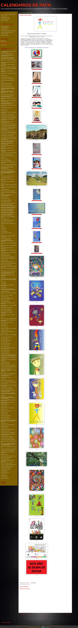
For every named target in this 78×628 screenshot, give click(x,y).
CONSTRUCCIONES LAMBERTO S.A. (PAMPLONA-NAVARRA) (7, 195)
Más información (46, 627)
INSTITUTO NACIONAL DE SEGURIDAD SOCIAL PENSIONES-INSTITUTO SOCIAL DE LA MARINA (8, 279)
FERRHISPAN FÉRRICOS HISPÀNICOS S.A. (8, 223)
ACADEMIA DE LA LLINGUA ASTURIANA (7, 78)
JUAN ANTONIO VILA (4, 29)
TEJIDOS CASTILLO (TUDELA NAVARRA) (7, 450)
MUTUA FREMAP (3, 325)
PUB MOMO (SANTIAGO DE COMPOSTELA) (8, 366)
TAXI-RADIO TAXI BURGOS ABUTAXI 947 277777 (8, 446)
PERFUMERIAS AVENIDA (5, 363)
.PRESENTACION (3, 75)
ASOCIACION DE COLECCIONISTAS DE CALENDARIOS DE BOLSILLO (7, 96)
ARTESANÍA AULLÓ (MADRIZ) (5, 84)
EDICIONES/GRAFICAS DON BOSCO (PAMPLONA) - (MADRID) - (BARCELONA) (7, 205)
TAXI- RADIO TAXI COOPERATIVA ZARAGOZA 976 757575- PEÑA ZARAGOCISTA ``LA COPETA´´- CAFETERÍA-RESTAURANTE (9, 444)
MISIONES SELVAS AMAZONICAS (6, 310)
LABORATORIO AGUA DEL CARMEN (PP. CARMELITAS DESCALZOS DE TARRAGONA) (8, 289)
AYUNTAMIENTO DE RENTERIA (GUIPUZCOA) (8, 132)
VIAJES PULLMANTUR (4, 478)
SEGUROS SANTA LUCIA (5, 418)
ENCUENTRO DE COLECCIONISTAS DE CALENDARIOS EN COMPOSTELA (7, 214)
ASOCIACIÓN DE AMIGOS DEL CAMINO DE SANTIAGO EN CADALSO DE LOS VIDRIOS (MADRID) (8, 89)
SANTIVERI (2, 395)
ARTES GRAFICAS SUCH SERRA (6, 83)
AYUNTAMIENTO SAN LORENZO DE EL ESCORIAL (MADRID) (7, 144)
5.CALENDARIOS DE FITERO (5, 77)
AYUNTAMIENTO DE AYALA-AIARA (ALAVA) (7, 116)
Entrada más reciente (23, 614)
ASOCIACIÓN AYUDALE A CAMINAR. (6, 86)
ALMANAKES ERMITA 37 (5, 35)
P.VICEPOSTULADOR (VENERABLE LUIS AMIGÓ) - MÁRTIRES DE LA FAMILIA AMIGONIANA (8, 355)
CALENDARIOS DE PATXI (26, 5)
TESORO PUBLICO (4, 454)
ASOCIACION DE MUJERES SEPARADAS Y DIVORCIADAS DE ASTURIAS (8, 103)
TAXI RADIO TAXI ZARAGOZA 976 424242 (7, 439)
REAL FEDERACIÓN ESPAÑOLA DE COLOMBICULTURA (6, 375)
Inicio (46, 614)
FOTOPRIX (2, 229)
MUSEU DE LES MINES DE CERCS (6, 322)
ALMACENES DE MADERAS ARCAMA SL (7, 80)
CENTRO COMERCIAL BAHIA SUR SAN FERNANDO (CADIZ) (7, 168)
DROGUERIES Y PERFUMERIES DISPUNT (7, 203)
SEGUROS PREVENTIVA (5, 417)
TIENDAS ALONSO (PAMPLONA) (6, 457)
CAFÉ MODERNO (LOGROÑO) (6, 160)
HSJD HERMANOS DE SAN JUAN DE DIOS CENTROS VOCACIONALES (7, 273)
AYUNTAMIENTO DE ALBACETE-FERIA (7, 114)
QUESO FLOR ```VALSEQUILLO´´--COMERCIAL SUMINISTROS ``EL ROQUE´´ (8, 370)
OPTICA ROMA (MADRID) (5, 353)
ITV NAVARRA (3, 283)
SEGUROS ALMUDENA (4, 404)
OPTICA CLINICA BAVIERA (5, 344)
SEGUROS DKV (3, 406)
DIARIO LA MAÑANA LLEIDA (5, 201)
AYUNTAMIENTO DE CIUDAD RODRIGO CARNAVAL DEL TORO (7, 122)
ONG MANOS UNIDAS (4, 341)
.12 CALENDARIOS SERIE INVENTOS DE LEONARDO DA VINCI (7, 56)
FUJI (1, 234)
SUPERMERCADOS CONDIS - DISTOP (7, 429)
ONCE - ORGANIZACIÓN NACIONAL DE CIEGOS (8, 334)
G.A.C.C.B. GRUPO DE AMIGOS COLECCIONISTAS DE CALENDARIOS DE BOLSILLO (7, 240)
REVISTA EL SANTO (4, 383)
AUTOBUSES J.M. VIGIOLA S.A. (6, 107)
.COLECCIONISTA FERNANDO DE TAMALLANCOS (9, 73)
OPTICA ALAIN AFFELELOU (5, 343)
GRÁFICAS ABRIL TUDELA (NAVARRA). (7, 258)
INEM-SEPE (3, 277)
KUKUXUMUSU (3, 287)
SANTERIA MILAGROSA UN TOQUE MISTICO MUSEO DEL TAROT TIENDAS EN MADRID (8, 393)
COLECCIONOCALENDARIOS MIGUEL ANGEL (8, 30)
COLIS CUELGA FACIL (4, 189)
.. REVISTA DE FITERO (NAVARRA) (6, 53)
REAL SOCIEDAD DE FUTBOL (5, 377)
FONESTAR (3, 226)
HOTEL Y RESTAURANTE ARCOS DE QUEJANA (8, 268)
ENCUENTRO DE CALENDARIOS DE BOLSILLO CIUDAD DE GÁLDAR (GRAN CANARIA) (8, 207)
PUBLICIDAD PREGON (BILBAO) (6, 368)
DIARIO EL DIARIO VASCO (5, 198)
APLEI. (2, 81)
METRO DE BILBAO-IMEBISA (5, 309)
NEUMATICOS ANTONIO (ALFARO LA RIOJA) (8, 328)
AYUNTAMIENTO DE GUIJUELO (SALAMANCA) (8, 125)
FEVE (2, 225)
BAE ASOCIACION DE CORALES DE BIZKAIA (8, 152)
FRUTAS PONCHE (4, 231)
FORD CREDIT (3, 228)
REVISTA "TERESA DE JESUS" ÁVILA (7, 380)
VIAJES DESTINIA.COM (4, 472)
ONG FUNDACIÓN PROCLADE (6, 340)
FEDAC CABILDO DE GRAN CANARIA (7, 220)
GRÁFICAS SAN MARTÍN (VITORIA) (6, 261)
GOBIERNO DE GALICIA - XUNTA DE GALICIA (8, 252)
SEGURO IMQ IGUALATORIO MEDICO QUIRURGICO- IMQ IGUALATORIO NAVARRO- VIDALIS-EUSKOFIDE (8, 398)
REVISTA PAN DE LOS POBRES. (6, 387)
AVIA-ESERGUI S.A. (4, 110)
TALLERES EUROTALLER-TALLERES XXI (7, 432)
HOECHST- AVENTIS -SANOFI (5, 264)
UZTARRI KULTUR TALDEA (26, 584)
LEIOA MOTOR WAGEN (4, 291)
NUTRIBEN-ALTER (4, 333)
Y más (49, 627)
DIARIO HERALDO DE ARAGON (6, 200)
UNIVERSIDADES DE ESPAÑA (5, 467)
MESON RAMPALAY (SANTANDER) (6, 307)
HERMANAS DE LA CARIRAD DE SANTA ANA (8, 263)
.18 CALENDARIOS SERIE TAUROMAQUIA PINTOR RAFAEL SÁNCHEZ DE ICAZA (7, 58)
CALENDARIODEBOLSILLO (5, 26)
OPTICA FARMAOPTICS (4, 346)
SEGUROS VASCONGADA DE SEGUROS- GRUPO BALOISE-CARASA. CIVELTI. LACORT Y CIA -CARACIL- (9, 421)
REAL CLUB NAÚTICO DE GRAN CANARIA (7, 373)
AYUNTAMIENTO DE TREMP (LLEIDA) (7, 135)
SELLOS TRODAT (3, 423)
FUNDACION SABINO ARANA (5, 238)
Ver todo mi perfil (3, 45)
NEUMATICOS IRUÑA (4, 330)
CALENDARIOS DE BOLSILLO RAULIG (7, 32)
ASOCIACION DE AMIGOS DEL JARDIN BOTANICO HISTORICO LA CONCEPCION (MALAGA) (7, 92)
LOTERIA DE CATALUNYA (5, 299)
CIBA (1, 174)
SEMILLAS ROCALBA (4, 426)
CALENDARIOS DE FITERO (5, 17)
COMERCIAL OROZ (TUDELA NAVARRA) (7, 190)
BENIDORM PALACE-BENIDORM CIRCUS (7, 155)
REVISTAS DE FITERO (4, 20)
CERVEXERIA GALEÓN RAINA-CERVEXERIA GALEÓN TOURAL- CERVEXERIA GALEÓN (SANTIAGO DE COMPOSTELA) (8, 172)
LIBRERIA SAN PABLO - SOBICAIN (6, 295)
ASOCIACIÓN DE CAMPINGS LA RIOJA (7, 94)
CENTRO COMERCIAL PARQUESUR (6, 169)
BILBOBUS (2, 157)
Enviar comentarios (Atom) (47, 617)
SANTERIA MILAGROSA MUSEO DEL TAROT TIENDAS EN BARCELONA (8, 391)
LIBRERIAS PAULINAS (4, 296)
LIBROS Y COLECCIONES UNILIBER (6, 298)
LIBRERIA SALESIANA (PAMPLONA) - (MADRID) (8, 292)
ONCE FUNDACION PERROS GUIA (6, 337)
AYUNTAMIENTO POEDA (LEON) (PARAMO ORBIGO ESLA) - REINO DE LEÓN (7, 141)
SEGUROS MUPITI (4, 412)
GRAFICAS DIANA (4, 260)
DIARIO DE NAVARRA (4, 197)
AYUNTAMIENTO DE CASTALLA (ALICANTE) (8, 117)
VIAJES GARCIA (3, 473)
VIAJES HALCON (3, 475)
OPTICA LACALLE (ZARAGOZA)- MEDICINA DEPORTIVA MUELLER (8, 348)
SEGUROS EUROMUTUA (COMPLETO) (7, 407)
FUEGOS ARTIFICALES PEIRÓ (6, 232)
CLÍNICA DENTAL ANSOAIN (5, 177)
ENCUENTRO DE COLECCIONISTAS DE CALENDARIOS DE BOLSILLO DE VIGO (7, 212)
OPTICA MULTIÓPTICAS (4, 351)
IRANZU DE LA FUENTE (4, 33)
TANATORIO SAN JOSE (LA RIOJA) (6, 436)
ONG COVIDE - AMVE (4, 338)
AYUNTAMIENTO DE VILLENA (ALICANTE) (7, 137)
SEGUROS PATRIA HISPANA (5, 415)
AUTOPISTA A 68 (3, 109)
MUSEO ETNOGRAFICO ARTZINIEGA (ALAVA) (8, 318)
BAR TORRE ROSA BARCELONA (6, 154)
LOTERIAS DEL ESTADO (5, 301)
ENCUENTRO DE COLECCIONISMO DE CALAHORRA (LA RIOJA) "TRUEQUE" (7, 210)
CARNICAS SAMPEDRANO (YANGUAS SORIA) (8, 164)
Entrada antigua (68, 614)
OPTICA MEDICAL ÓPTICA (5, 350)
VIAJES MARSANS (4, 476)
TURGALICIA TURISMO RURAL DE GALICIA (8, 464)
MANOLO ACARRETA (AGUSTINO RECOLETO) (8, 14)
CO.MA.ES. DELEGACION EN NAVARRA (7, 181)
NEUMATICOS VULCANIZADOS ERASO (7, 331)
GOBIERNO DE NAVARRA (5, 255)
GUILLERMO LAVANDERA (5, 27)
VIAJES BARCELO (4, 470)
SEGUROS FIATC (3, 409)
